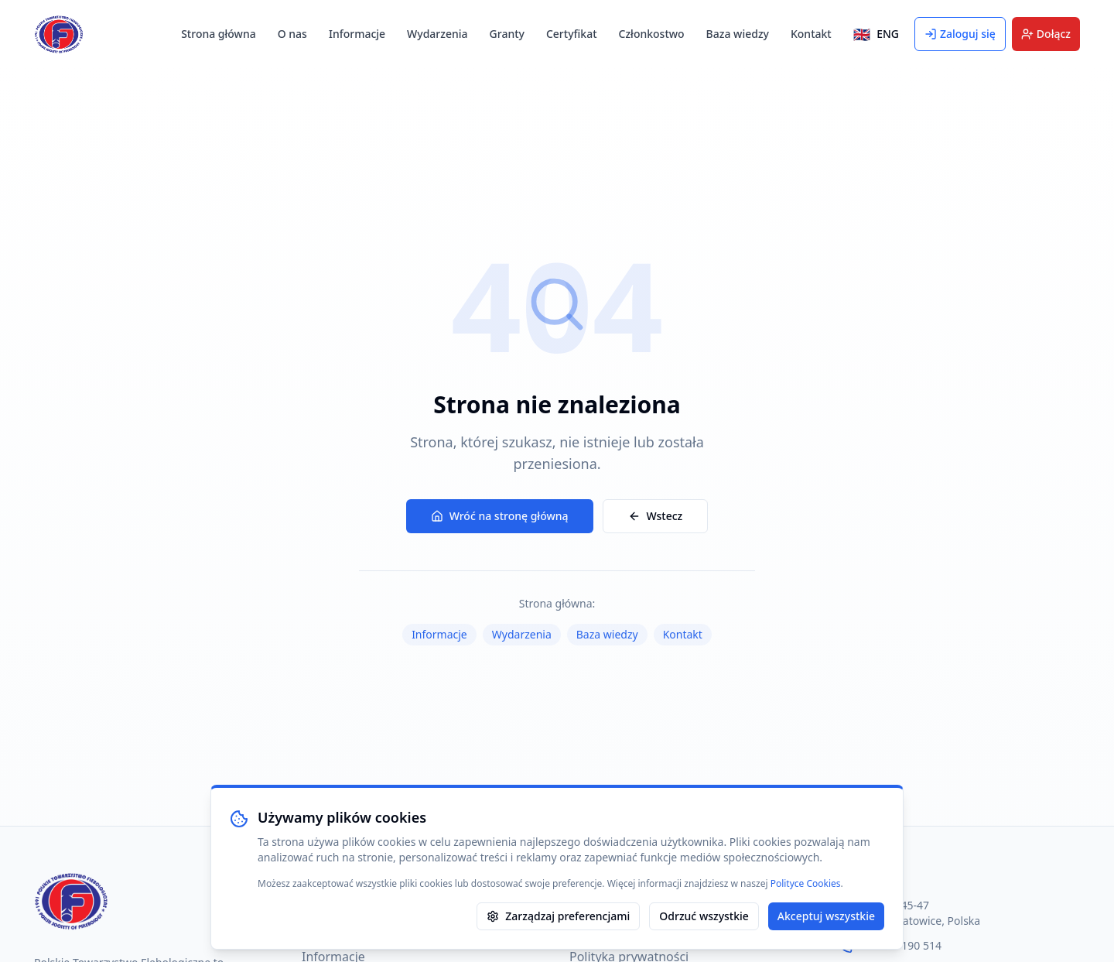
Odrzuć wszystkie (704, 916)
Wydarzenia (437, 33)
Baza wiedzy (737, 33)
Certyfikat (571, 33)
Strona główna (218, 33)
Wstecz (655, 515)
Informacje (357, 33)
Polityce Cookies (806, 883)
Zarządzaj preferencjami (558, 916)
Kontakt (811, 33)
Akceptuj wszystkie (826, 916)
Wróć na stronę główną (500, 515)
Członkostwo (652, 33)
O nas (292, 33)
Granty (507, 33)
